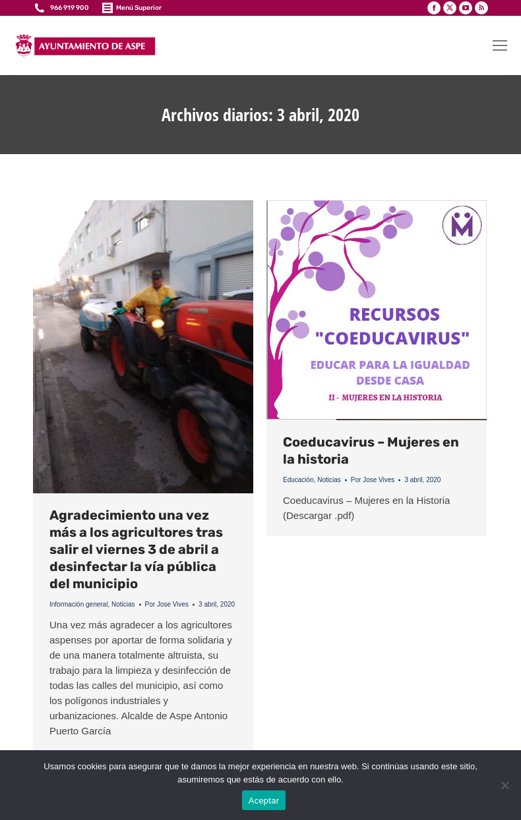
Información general (78, 604)
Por (167, 604)
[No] (504, 785)
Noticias (123, 604)
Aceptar (264, 801)
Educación (298, 479)
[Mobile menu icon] (500, 45)
